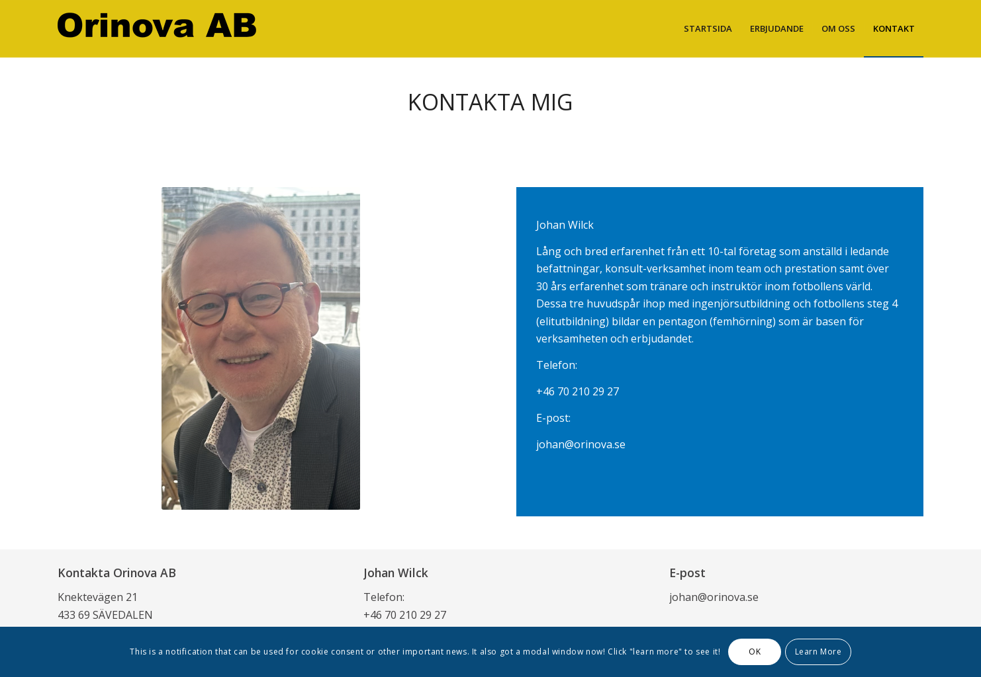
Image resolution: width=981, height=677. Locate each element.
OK (755, 651)
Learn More (818, 651)
